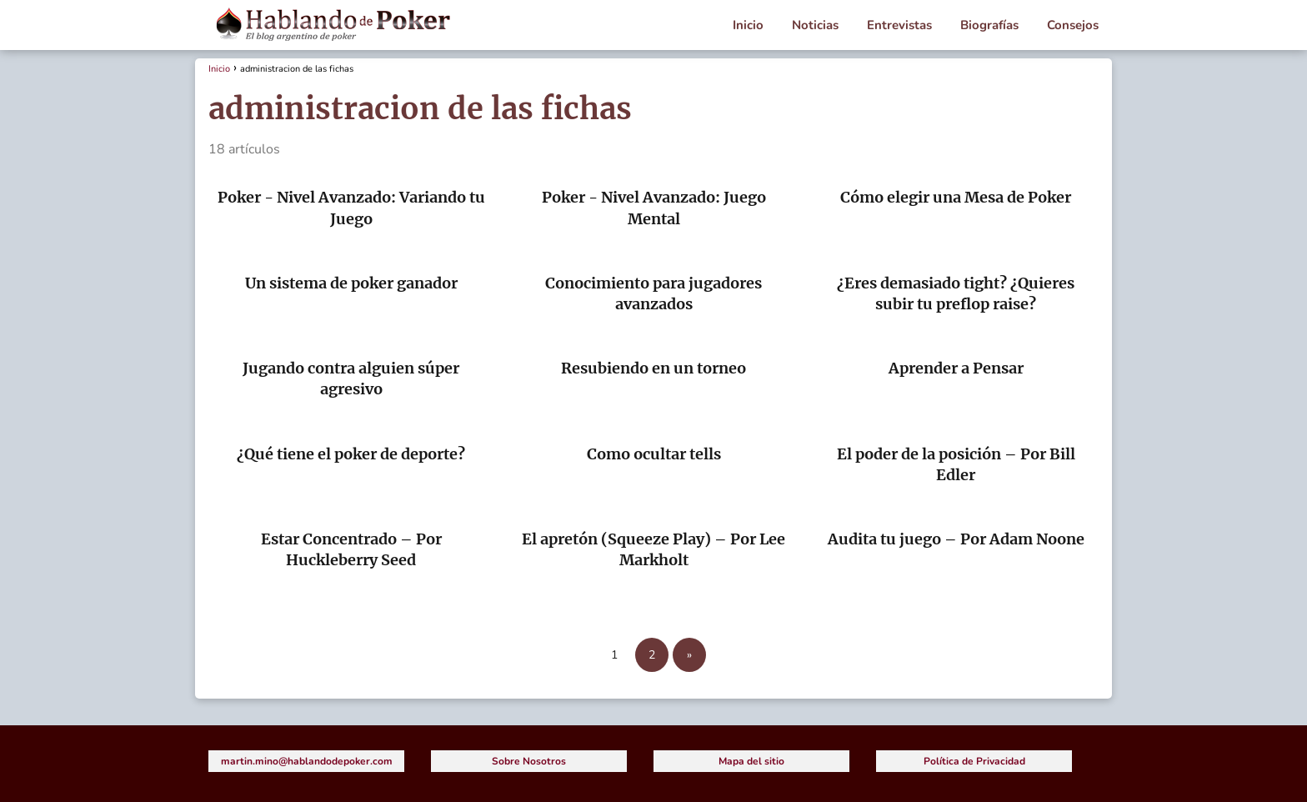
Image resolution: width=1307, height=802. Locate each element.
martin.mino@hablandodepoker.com (307, 761)
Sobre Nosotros (529, 761)
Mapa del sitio (751, 761)
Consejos (1073, 25)
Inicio (748, 25)
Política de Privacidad (974, 761)
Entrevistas (899, 25)
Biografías (989, 25)
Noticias (815, 25)
